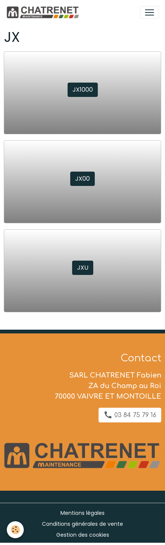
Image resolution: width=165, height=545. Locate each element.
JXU (82, 267)
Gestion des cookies (82, 535)
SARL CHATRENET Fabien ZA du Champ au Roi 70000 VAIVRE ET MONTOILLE (108, 386)
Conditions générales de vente (82, 524)
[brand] (44, 12)
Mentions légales (82, 513)
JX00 (82, 178)
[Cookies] (15, 529)
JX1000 (82, 89)
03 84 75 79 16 (129, 414)
